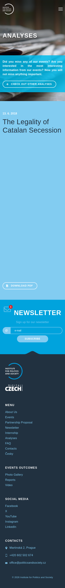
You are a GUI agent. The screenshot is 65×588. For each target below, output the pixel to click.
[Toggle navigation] (60, 9)
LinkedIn (10, 526)
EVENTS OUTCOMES (21, 467)
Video (9, 485)
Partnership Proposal (18, 422)
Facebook (11, 505)
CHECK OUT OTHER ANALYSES (27, 84)
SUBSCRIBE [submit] (32, 338)
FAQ (8, 443)
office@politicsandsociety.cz (25, 562)
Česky (9, 453)
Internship (11, 432)
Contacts (11, 448)
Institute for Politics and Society (36, 577)
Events (9, 417)
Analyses (20, 35)
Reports (10, 479)
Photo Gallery (14, 474)
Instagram (11, 521)
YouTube (11, 516)
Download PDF (18, 285)
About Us (11, 412)
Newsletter (12, 427)
